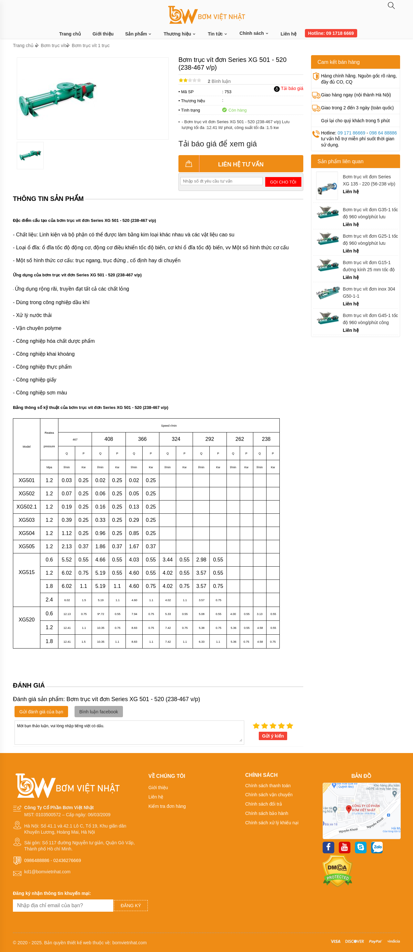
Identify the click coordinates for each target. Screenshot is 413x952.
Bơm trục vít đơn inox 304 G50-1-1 (369, 292)
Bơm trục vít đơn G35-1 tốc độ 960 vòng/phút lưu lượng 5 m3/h (370, 213)
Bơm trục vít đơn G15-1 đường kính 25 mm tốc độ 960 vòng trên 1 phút (369, 266)
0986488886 (36, 860)
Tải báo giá (288, 88)
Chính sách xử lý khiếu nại (271, 822)
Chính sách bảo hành (266, 813)
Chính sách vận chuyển (269, 794)
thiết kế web (79, 942)
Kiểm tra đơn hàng (167, 806)
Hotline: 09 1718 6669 (331, 33)
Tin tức (218, 34)
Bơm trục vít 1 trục (91, 45)
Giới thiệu (103, 33)
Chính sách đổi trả (263, 804)
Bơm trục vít (53, 45)
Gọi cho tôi (283, 182)
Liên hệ (289, 33)
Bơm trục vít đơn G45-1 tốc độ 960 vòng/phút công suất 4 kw (370, 319)
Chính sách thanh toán (268, 785)
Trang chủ (70, 33)
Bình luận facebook (98, 711)
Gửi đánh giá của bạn (41, 711)
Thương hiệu (180, 34)
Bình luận (219, 81)
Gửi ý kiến (273, 736)
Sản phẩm (138, 34)
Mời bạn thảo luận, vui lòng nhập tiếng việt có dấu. (129, 732)
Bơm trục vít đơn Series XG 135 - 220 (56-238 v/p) (369, 180)
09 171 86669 (351, 132)
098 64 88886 (383, 132)
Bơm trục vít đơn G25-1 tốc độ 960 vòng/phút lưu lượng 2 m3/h (370, 239)
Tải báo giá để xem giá (217, 143)
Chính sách (254, 33)
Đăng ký (131, 905)
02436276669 (67, 860)
